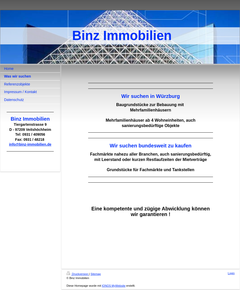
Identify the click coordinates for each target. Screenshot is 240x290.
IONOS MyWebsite (114, 285)
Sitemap (95, 273)
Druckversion (77, 273)
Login (231, 273)
